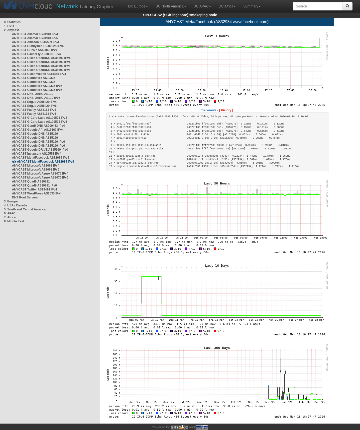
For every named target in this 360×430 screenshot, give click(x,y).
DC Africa (227, 6)
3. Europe (11, 201)
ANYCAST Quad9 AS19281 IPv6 (34, 185)
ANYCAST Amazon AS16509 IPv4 (35, 42)
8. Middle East (14, 221)
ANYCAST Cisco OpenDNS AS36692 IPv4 (41, 58)
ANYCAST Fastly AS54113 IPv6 (34, 114)
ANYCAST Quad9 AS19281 (31, 181)
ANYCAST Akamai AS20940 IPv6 (35, 38)
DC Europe (138, 6)
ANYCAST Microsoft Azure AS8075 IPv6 (40, 177)
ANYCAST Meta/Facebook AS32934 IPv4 (40, 157)
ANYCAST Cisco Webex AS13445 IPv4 (39, 74)
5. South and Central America (25, 209)
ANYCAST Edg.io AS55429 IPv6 (34, 106)
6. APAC (9, 213)
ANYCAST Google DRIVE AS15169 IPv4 (40, 149)
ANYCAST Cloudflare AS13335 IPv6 (37, 86)
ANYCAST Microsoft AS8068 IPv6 (35, 169)
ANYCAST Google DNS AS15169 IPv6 (38, 141)
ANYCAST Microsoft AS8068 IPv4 (35, 165)
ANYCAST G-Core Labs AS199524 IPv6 (39, 121)
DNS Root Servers (25, 197)
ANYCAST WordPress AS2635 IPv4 (37, 193)
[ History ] (226, 110)
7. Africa (10, 217)
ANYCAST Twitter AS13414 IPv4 (34, 189)
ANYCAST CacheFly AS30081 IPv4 (36, 54)
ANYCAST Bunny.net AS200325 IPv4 (38, 46)
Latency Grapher (84, 6)
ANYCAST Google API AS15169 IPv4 (38, 129)
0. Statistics (12, 22)
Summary (252, 6)
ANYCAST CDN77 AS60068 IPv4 (34, 50)
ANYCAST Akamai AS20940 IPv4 (35, 34)
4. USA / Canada (15, 205)
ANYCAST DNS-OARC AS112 (32, 94)
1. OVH (9, 26)
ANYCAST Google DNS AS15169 (35, 133)
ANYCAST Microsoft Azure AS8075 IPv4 (40, 173)
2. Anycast (11, 30)
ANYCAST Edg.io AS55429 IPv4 (34, 102)
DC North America (170, 6)
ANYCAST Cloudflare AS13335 (33, 78)
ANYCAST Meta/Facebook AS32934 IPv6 (45, 161)
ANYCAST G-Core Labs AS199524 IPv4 (39, 118)
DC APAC (202, 6)
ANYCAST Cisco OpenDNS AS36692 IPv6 (41, 66)
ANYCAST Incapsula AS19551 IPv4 (36, 153)
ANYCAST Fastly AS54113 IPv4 (34, 110)
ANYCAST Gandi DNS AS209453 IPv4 (38, 125)
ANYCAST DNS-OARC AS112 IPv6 (36, 98)
